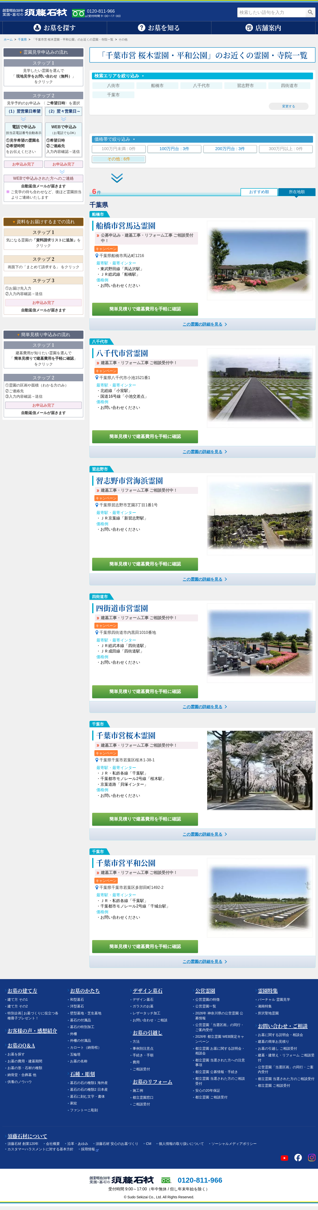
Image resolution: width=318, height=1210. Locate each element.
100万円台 (174, 148)
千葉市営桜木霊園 (126, 735)
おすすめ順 (259, 192)
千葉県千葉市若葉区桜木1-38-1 (127, 760)
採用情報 (88, 1149)
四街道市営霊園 (122, 607)
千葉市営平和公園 (126, 862)
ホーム (8, 39)
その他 (118, 159)
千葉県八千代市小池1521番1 (124, 378)
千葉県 (22, 39)
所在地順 (297, 192)
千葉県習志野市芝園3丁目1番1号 (128, 505)
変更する (288, 106)
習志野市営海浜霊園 (129, 480)
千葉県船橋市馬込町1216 (121, 256)
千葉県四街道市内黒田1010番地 (127, 632)
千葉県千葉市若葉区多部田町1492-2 (131, 887)
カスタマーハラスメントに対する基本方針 (40, 1149)
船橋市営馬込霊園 (126, 225)
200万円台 (230, 148)
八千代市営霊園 (122, 352)
